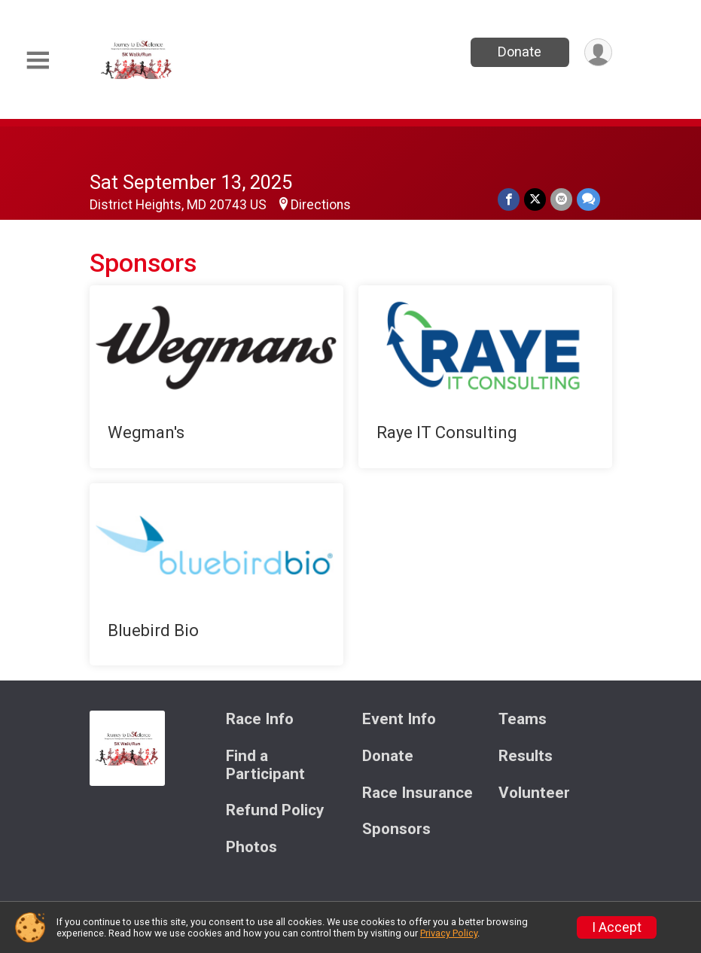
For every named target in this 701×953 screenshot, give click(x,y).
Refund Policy (275, 810)
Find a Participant (265, 765)
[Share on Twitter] (535, 199)
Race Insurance (417, 793)
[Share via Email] (561, 199)
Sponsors (396, 829)
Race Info (260, 719)
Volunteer (534, 793)
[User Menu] (598, 52)
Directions (321, 204)
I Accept (617, 927)
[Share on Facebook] (509, 199)
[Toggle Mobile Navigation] (38, 60)
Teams (522, 719)
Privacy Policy (448, 933)
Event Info (399, 719)
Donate (519, 51)
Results (525, 756)
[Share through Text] (588, 199)
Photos (251, 847)
